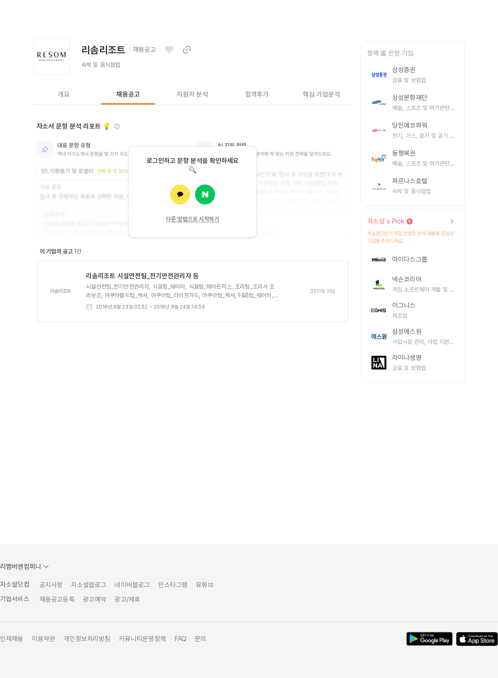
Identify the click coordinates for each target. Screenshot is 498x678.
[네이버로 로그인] (205, 194)
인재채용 (12, 639)
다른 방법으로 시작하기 (193, 219)
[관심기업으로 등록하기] (169, 49)
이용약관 (44, 639)
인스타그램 (173, 585)
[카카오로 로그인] (180, 194)
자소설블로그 (88, 585)
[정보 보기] (117, 126)
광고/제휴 (127, 599)
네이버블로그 (132, 585)
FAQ (180, 639)
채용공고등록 (57, 599)
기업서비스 (14, 599)
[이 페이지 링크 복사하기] (186, 49)
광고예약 (95, 599)
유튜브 (204, 585)
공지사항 (51, 585)
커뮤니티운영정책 (142, 639)
